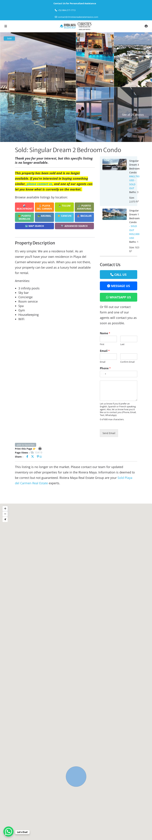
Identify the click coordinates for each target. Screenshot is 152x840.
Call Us (120, 275)
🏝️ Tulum (64, 205)
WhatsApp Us (120, 297)
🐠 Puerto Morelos (24, 217)
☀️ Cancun (64, 215)
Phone (105, 368)
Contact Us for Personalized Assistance (74, 3)
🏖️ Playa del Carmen (44, 207)
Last (122, 344)
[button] (76, 776)
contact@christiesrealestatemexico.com (78, 16)
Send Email (109, 433)
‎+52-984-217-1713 (66, 10)
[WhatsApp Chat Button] (8, 831)
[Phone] (118, 374)
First (102, 344)
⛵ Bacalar (84, 215)
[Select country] (103, 374)
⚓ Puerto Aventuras (84, 207)
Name (105, 333)
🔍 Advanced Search (74, 226)
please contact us (39, 184)
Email (105, 351)
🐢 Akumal (44, 215)
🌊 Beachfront (25, 207)
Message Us (120, 286)
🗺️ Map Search (34, 226)
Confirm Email (127, 361)
